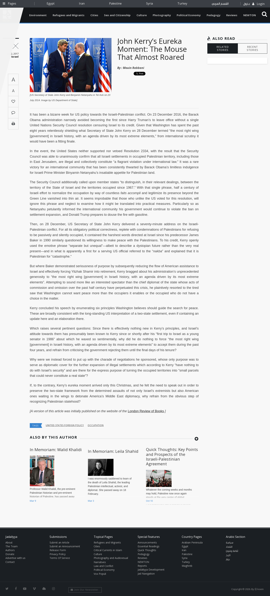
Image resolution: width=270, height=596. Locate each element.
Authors (10, 550)
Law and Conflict (103, 566)
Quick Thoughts (147, 550)
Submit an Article (59, 542)
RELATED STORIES (222, 48)
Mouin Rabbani (133, 68)
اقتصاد (229, 546)
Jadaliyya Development (151, 569)
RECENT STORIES (252, 48)
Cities (94, 15)
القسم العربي (220, 3)
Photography (162, 15)
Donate (9, 554)
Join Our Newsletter (84, 589)
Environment (38, 15)
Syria (149, 3)
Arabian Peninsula (192, 542)
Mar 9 (33, 500)
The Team (11, 546)
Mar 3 (91, 500)
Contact (10, 562)
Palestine (115, 3)
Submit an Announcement (65, 546)
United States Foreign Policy (65, 425)
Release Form (58, 550)
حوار (228, 559)
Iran (82, 3)
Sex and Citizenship (117, 15)
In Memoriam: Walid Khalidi (56, 449)
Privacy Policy (58, 554)
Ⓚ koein (259, 589)
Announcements (147, 542)
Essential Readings (148, 546)
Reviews (231, 15)
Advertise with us (15, 558)
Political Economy (189, 15)
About (9, 542)
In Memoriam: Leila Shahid (113, 451)
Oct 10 (149, 500)
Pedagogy (213, 15)
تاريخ (228, 555)
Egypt (50, 3)
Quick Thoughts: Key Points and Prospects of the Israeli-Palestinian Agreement (172, 456)
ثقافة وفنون (232, 551)
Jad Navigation (146, 573)
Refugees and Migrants (68, 15)
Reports (142, 565)
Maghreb (187, 565)
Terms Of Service (60, 558)
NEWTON (249, 15)
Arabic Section (235, 537)
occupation (96, 425)
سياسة (229, 542)
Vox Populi (100, 573)
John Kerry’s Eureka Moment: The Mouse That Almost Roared (152, 49)
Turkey (182, 3)
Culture (142, 15)
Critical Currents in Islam (108, 550)
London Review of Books (146, 411)
